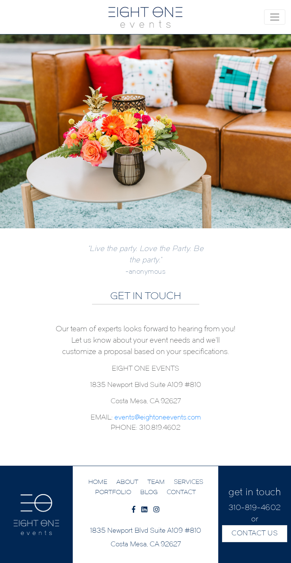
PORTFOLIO (113, 493)
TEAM (156, 482)
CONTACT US (255, 533)
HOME (97, 482)
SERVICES (188, 482)
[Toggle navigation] (274, 17)
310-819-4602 (254, 508)
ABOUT (127, 482)
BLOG (149, 493)
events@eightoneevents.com (157, 417)
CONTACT (181, 493)
